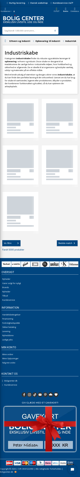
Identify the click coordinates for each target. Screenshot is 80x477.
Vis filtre (12, 243)
